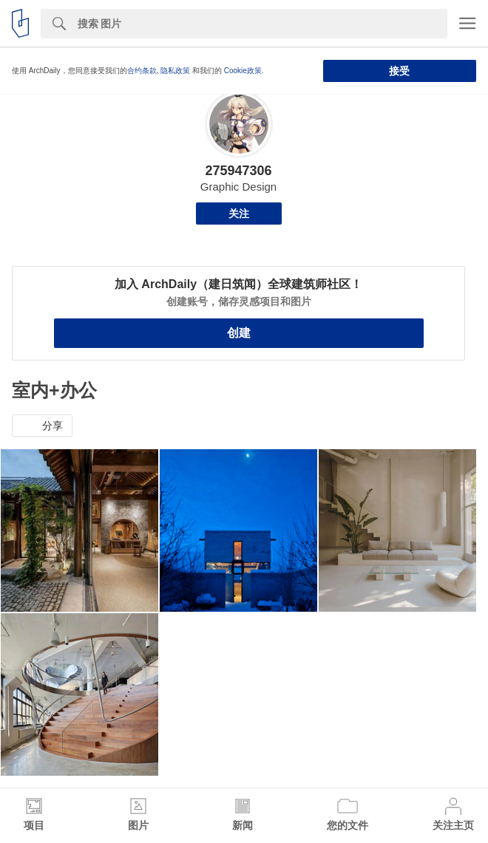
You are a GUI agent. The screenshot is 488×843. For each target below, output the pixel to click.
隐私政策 (175, 70)
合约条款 (142, 70)
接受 (399, 71)
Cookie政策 (243, 70)
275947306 (238, 170)
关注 (238, 213)
